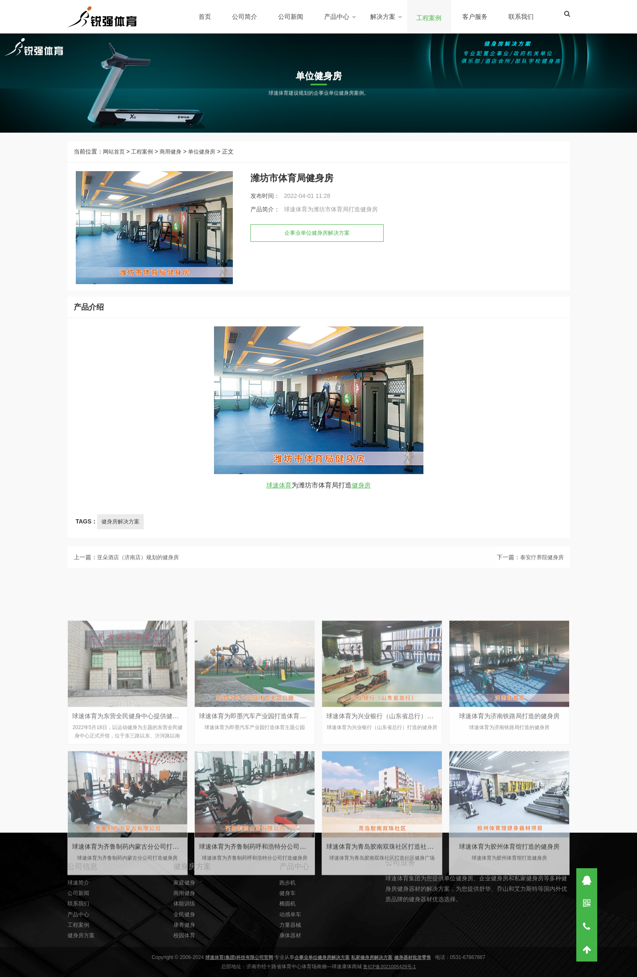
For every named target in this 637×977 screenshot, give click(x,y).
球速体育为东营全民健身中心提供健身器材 (135, 894)
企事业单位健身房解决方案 (319, 240)
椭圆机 (288, 940)
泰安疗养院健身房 (540, 566)
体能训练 (185, 940)
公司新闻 (291, 16)
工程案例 (429, 17)
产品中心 (337, 16)
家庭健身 (185, 919)
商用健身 (174, 159)
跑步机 (288, 919)
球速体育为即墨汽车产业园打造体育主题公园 (266, 894)
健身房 (362, 497)
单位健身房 (207, 159)
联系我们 (521, 16)
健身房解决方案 (121, 534)
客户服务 (475, 16)
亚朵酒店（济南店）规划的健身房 (141, 566)
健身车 (288, 930)
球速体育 (278, 497)
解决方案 (383, 16)
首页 (205, 16)
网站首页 (114, 159)
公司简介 (245, 16)
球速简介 (79, 919)
